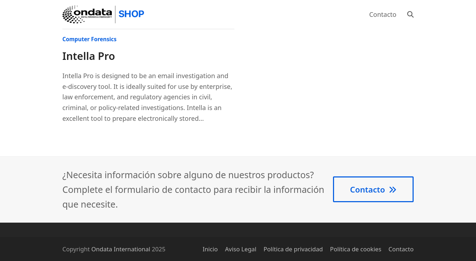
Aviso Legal (241, 249)
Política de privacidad (293, 249)
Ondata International (120, 249)
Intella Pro (88, 56)
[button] (410, 14)
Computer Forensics (89, 39)
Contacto (401, 249)
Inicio (210, 249)
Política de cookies (355, 249)
